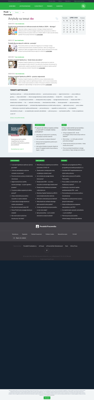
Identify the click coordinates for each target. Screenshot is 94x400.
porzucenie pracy (44, 108)
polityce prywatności (50, 395)
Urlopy (64, 124)
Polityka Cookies (50, 234)
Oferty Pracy (73, 246)
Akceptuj (47, 397)
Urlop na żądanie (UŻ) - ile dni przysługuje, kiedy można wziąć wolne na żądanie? (74, 134)
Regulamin (24, 234)
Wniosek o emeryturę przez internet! (47, 198)
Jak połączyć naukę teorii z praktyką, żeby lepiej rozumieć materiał (46, 135)
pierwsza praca (52, 111)
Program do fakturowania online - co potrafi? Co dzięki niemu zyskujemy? (46, 130)
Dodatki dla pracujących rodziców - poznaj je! (22, 43)
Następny (82, 17)
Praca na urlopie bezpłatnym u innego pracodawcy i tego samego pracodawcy (74, 149)
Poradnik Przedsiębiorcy (30, 246)
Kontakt (75, 234)
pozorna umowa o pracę (49, 94)
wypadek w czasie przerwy (58, 108)
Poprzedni (64, 17)
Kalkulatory (68, 1)
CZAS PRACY (38, 6)
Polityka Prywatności (36, 234)
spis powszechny (74, 102)
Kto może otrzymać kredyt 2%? (20, 207)
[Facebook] (46, 250)
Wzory (60, 1)
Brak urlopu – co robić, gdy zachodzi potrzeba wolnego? (73, 140)
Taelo (66, 246)
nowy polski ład (68, 96)
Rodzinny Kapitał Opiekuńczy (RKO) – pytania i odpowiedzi (26, 76)
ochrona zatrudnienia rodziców (32, 94)
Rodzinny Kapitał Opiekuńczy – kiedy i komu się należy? (25, 60)
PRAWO (49, 6)
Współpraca (15, 234)
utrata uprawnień (62, 102)
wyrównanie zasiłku (64, 111)
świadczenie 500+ (76, 99)
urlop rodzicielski (21, 96)
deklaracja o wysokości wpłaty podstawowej (25, 108)
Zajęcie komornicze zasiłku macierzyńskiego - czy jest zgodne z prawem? (21, 184)
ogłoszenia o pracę (68, 105)
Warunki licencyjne (62, 234)
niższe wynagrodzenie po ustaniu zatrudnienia (41, 96)
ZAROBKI (12, 6)
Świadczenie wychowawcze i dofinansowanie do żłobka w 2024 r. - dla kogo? (32, 26)
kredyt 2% (59, 96)
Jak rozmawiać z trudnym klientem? (46, 139)
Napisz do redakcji (20, 238)
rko (25, 102)
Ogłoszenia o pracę (79, 1)
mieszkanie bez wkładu (49, 102)
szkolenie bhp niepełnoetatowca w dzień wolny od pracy (45, 105)
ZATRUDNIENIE (25, 6)
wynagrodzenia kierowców (60, 99)
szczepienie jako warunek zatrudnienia (35, 111)
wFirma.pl (41, 246)
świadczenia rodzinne (16, 102)
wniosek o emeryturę (34, 102)
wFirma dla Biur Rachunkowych (54, 246)
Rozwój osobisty (40, 124)
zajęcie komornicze (64, 94)
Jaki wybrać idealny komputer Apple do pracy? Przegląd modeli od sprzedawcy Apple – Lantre (47, 148)
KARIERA (59, 6)
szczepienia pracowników (26, 99)
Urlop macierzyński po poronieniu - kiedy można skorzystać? (74, 144)
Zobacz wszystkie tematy (17, 117)
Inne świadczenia (19, 23)
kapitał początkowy (15, 94)
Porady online (52, 1)
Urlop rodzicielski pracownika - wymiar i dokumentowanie (73, 129)
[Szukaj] (83, 6)
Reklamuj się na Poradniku (14, 1)
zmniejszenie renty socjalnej (43, 99)
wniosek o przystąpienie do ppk (19, 105)
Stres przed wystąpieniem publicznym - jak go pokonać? (47, 142)
